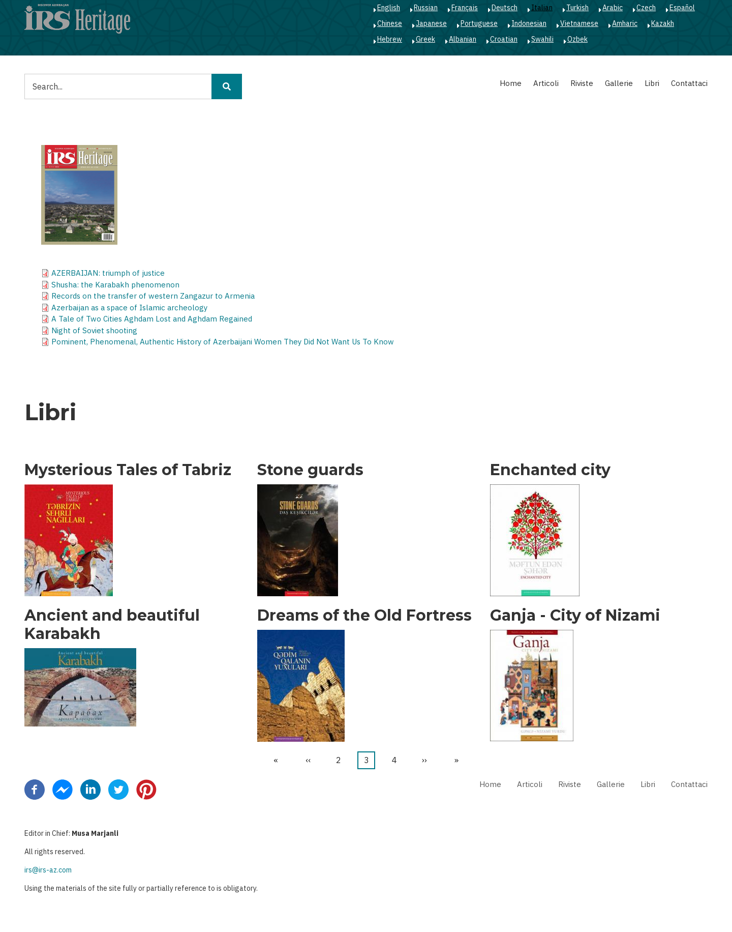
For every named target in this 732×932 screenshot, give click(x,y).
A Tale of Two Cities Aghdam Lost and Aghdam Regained (151, 319)
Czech (646, 7)
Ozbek (577, 39)
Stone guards (310, 470)
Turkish (577, 7)
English (388, 7)
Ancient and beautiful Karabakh (112, 624)
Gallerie (619, 83)
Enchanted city (550, 470)
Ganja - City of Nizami (575, 615)
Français (464, 7)
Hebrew (389, 39)
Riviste (581, 83)
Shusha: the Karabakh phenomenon (115, 284)
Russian (426, 7)
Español (682, 7)
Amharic (624, 23)
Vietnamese (579, 23)
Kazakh (662, 23)
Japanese (431, 23)
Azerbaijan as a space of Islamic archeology (129, 307)
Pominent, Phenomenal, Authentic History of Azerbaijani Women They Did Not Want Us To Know (222, 341)
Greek (425, 39)
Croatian (503, 39)
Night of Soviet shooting (94, 330)
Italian (542, 7)
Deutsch (504, 7)
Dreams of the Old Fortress (364, 615)
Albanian (462, 39)
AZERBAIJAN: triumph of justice (108, 273)
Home (511, 83)
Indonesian (528, 23)
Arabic (612, 7)
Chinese (389, 23)
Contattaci (689, 83)
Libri (652, 83)
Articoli (546, 83)
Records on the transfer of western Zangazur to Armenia (153, 296)
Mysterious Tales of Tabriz (127, 470)
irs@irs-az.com (48, 870)
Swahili (542, 39)
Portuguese (479, 23)
